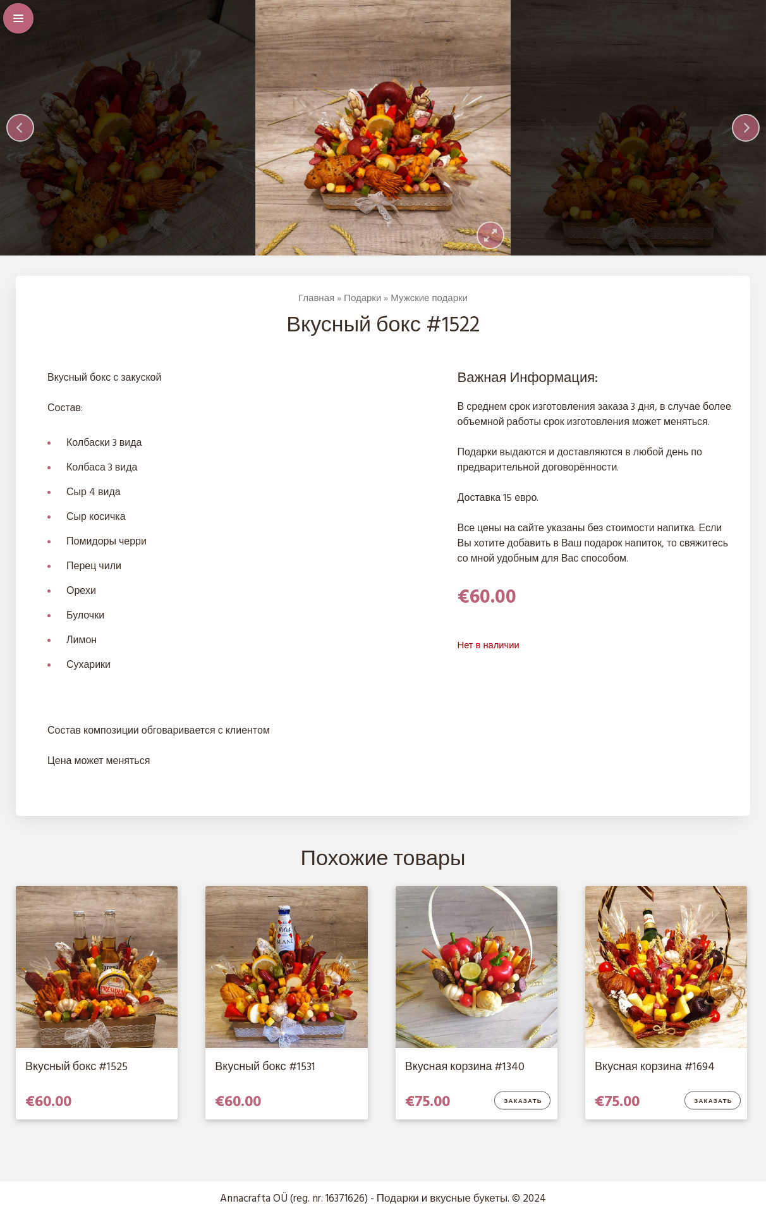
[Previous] (20, 128)
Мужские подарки (429, 298)
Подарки (362, 298)
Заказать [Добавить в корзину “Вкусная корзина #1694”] (713, 1102)
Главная (316, 298)
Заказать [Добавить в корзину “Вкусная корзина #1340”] (523, 1102)
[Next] (746, 128)
